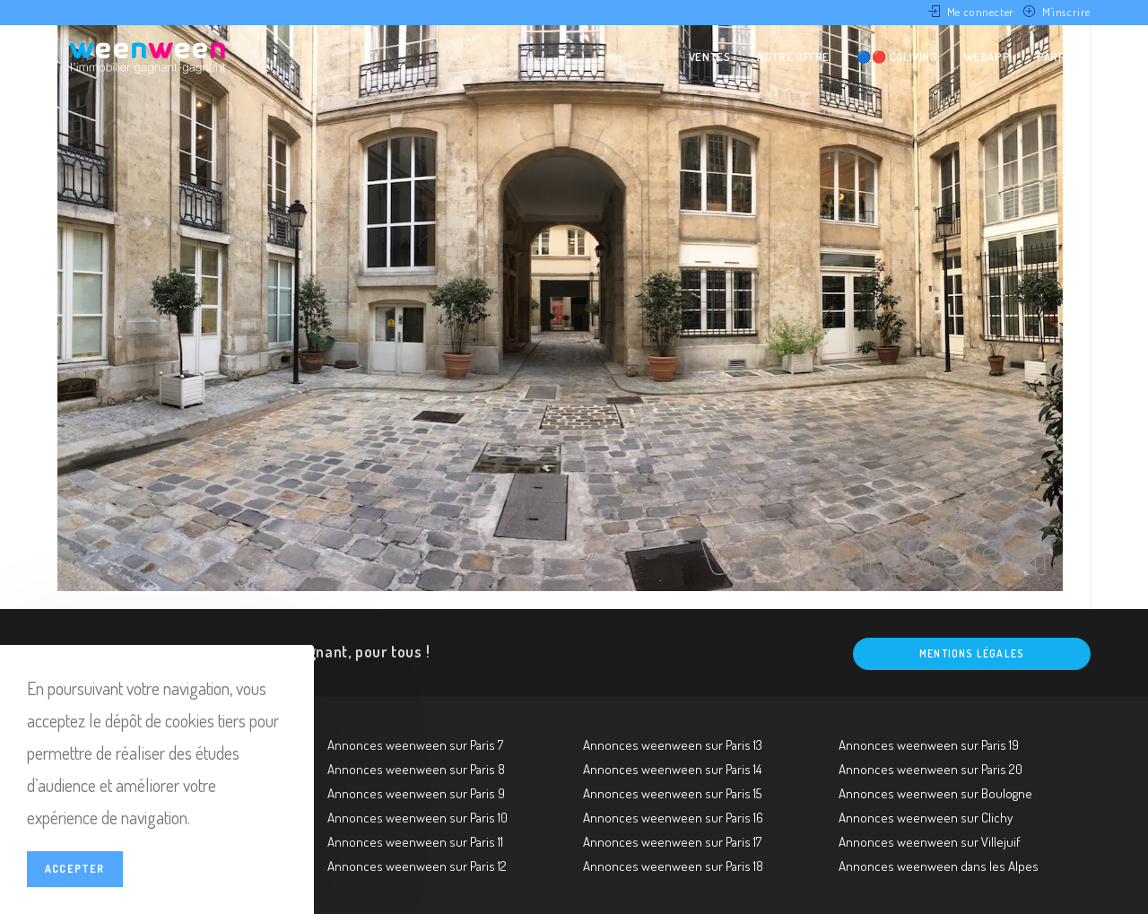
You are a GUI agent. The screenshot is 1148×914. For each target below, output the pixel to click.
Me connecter (980, 11)
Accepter (75, 868)
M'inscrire (1066, 11)
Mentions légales (971, 653)
